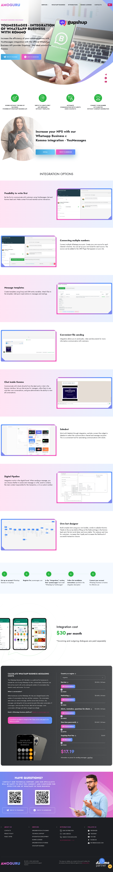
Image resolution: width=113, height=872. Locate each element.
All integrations (65, 840)
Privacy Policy (8, 833)
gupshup (90, 758)
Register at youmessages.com (40, 712)
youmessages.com (37, 580)
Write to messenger (65, 152)
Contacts (98, 5)
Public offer (8, 836)
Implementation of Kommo (40, 830)
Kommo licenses (86, 5)
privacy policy (85, 863)
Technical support (38, 833)
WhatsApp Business (58, 5)
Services (44, 5)
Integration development (40, 836)
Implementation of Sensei (40, 843)
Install (45, 152)
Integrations (73, 5)
